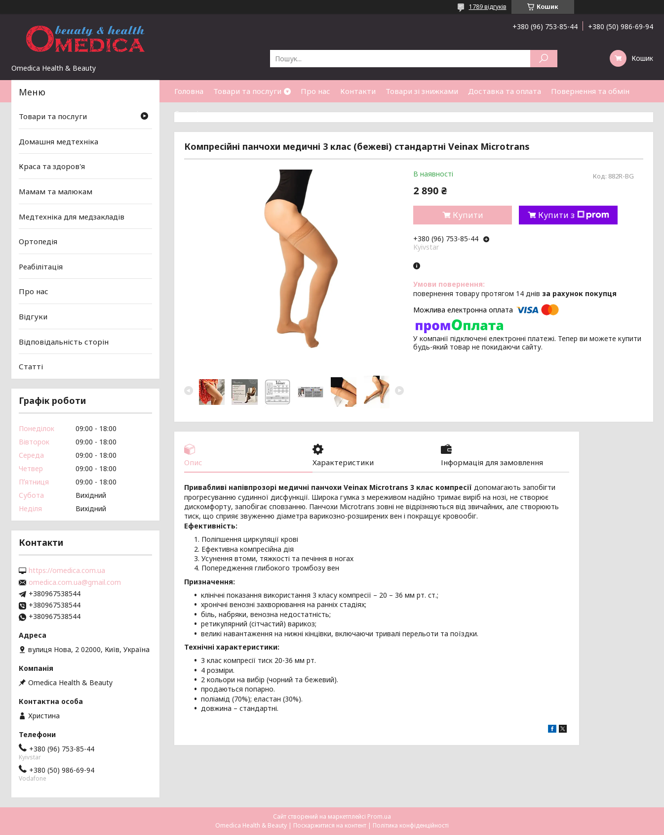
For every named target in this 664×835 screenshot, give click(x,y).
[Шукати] (543, 58)
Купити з (573, 215)
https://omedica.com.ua (67, 570)
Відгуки (33, 316)
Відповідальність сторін (64, 342)
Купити (468, 215)
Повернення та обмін (590, 91)
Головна (188, 91)
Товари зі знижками (422, 91)
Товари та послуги (247, 91)
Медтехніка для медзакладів (71, 216)
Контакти (358, 91)
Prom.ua (379, 816)
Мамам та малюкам (55, 191)
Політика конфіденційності (411, 825)
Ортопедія (38, 241)
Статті (186, 113)
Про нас (315, 91)
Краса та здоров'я (52, 166)
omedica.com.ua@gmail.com (75, 582)
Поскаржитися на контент (329, 825)
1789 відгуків (488, 6)
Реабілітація (41, 266)
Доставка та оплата (504, 91)
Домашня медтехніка (58, 141)
